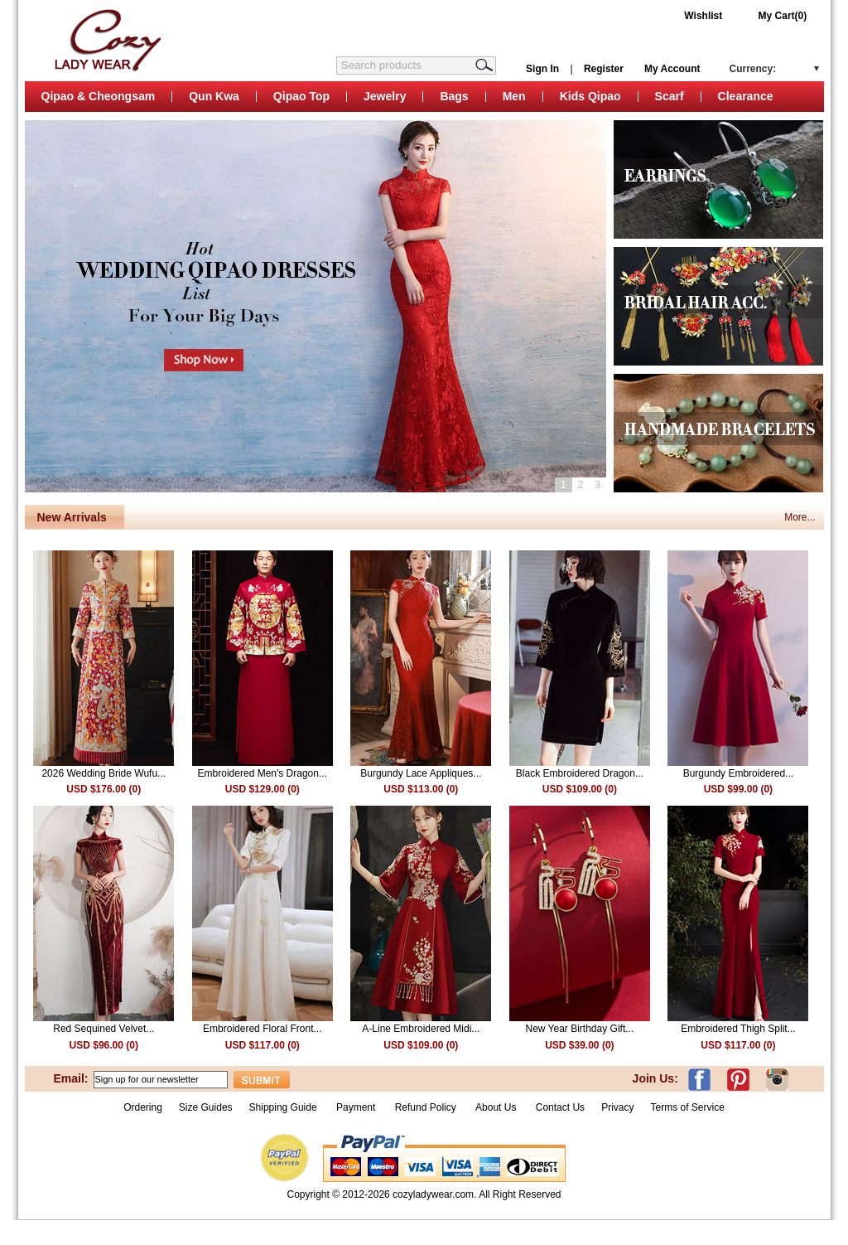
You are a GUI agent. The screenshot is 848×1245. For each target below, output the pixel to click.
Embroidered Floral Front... (262, 1028)
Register (604, 69)
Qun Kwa (214, 96)
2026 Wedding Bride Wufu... (103, 773)
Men (514, 96)
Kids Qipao (590, 96)
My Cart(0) (783, 16)
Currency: (753, 69)
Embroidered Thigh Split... (738, 1028)
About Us (497, 1107)
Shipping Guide (283, 1107)
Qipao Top (301, 96)
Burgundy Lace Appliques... (420, 773)
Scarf (669, 96)
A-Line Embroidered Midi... (420, 1028)
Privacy (617, 1107)
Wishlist (703, 16)
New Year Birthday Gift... (579, 1028)
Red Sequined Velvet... (103, 1028)
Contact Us (560, 1107)
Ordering (142, 1107)
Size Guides (206, 1107)
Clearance (745, 96)
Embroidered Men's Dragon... (262, 773)
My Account (672, 69)
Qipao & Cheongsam (98, 96)
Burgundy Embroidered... (738, 773)
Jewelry (385, 96)
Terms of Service (687, 1107)
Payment (355, 1107)
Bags (454, 96)
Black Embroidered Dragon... (579, 773)
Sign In (542, 69)
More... (799, 517)
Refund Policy (425, 1107)
